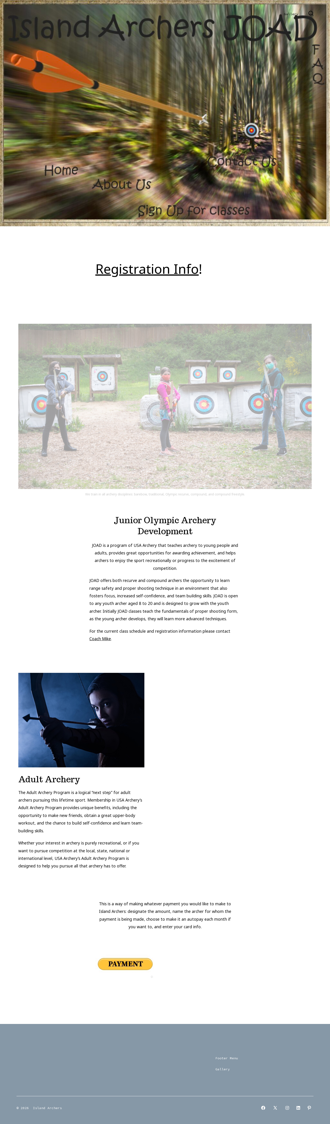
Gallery (291, 14)
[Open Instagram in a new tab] (287, 1108)
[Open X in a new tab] (275, 1108)
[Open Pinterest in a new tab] (309, 1108)
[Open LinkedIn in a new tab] (298, 1108)
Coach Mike (100, 638)
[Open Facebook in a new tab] (263, 1108)
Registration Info (147, 269)
